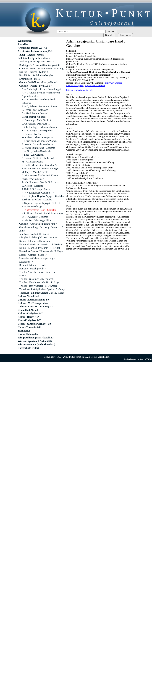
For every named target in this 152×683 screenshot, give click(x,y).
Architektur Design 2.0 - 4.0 (32, 47)
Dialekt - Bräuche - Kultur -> (34, 72)
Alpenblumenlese (30, 96)
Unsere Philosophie (28, 334)
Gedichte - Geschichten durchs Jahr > (38, 223)
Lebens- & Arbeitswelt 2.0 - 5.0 (34, 323)
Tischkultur (24, 330)
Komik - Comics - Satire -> (33, 254)
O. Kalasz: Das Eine (32, 134)
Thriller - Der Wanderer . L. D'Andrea (38, 285)
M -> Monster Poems (32, 161)
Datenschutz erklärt (28, 348)
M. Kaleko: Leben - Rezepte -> (37, 137)
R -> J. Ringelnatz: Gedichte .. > (38, 192)
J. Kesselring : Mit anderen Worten (39, 141)
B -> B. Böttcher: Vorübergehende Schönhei (39, 101)
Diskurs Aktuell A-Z (28, 296)
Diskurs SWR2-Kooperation (33, 303)
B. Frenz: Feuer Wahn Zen (35, 110)
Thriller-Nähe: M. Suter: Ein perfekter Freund (38, 274)
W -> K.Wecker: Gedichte (35, 216)
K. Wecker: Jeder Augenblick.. (37, 220)
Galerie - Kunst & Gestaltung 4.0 (35, 306)
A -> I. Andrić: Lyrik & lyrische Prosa (41, 92)
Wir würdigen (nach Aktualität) (35, 341)
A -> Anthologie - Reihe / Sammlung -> (42, 89)
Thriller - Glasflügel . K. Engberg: (36, 279)
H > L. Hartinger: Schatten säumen (39, 127)
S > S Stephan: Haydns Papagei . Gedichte (43, 196)
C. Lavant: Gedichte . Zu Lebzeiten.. (40, 158)
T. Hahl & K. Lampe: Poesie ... (37, 189)
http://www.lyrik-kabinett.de (79, 90)
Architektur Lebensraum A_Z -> (35, 51)
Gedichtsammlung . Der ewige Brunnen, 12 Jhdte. (41, 229)
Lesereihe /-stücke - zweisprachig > (37, 258)
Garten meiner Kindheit (33, 116)
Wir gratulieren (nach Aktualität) (35, 337)
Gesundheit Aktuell (28, 310)
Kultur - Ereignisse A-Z (30, 313)
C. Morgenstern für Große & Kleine (40, 175)
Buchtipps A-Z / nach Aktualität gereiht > (40, 65)
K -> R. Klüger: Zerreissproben (37, 130)
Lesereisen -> (26, 261)
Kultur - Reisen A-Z (28, 317)
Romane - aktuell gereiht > (32, 268)
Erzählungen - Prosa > (30, 78)
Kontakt (109, 35)
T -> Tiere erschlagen (32, 206)
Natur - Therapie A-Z (29, 327)
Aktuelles (23, 44)
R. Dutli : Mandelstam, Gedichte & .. (40, 165)
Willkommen (25, 41)
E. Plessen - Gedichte (32, 185)
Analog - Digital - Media (31, 54)
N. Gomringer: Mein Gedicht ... (37, 120)
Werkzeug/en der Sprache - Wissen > (37, 61)
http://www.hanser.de (95, 85)
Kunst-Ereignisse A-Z (29, 320)
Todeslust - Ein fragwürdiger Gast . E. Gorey (41, 292)
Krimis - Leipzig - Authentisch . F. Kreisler (41, 244)
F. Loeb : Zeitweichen (33, 154)
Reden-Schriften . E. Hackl (32, 265)
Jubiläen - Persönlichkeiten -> (34, 234)
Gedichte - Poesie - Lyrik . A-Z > (35, 85)
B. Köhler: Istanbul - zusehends (37, 144)
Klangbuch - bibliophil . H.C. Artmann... (39, 237)
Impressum (125, 35)
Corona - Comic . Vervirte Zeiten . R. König (41, 68)
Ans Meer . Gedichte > (33, 179)
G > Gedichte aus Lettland (35, 113)
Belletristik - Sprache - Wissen (34, 58)
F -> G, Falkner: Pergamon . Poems (39, 106)
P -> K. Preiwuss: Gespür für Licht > (40, 182)
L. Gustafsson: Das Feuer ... (36, 123)
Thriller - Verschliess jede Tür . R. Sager (39, 282)
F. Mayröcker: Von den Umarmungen (40, 168)
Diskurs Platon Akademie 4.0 (33, 299)
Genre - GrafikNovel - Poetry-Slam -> (38, 82)
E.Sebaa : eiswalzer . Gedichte (37, 199)
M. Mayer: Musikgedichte (35, 172)
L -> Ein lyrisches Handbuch (36, 151)
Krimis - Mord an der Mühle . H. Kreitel (39, 248)
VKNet (149, 359)
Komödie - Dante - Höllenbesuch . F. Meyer (41, 251)
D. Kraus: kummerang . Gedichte (38, 147)
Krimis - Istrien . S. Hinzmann (34, 241)
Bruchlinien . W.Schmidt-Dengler (36, 75)
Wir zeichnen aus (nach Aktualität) (36, 344)
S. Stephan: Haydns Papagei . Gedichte (41, 203)
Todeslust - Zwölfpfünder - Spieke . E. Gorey (42, 289)
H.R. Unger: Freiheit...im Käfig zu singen (42, 213)
